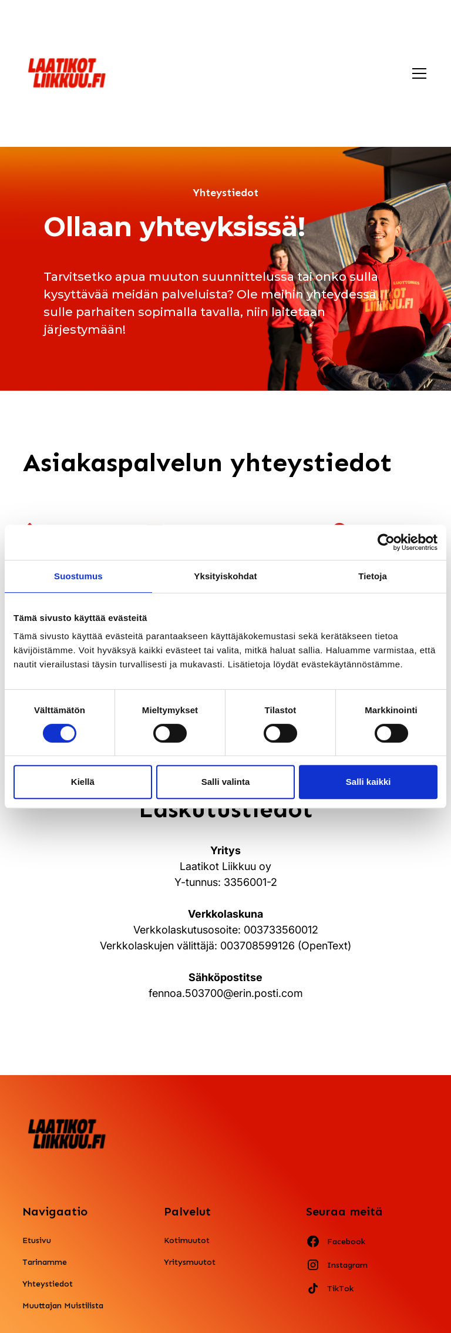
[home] (67, 73)
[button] (417, 73)
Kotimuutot (187, 1240)
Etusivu (36, 1240)
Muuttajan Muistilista (62, 1306)
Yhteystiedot (47, 1284)
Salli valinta (225, 782)
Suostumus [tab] (78, 576)
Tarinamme (44, 1262)
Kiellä (83, 782)
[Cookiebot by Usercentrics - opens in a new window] (386, 542)
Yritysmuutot (190, 1262)
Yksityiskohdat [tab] (225, 576)
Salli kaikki (368, 782)
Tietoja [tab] (372, 576)
